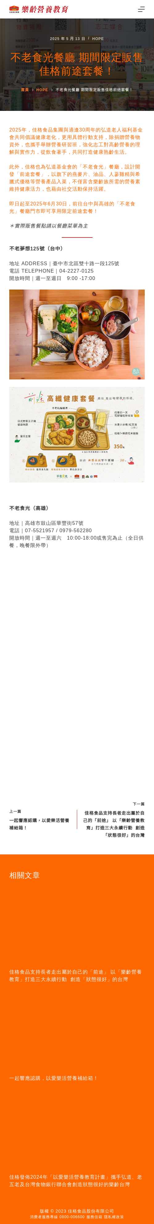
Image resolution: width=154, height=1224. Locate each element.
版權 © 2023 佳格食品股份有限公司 (77, 1211)
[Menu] (141, 9)
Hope (98, 39)
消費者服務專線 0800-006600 (57, 1217)
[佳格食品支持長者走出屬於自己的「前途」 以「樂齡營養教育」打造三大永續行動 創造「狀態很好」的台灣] (77, 924)
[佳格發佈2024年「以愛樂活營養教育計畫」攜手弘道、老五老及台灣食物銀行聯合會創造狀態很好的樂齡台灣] (77, 1129)
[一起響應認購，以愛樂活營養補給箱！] (77, 1030)
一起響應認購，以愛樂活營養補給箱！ (53, 1078)
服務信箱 (94, 1217)
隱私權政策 (114, 1217)
